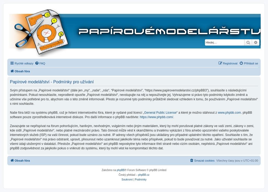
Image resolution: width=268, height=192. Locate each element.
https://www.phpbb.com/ (156, 117)
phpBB (121, 170)
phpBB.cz (143, 174)
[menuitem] (40, 63)
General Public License (160, 112)
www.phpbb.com (229, 112)
